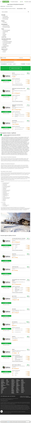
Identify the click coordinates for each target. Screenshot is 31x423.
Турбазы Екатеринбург (23, 382)
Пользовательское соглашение (2, 388)
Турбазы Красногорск (23, 390)
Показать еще (3, 37)
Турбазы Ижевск (22, 385)
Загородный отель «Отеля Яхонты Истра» (18, 280)
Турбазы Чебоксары (22, 389)
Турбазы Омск (17, 381)
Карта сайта (2, 392)
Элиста (25, 8)
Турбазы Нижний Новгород (12, 390)
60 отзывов (28, 239)
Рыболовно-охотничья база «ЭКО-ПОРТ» (18, 89)
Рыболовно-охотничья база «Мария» (17, 105)
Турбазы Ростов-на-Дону (17, 390)
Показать (15, 59)
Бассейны (7, 381)
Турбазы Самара (17, 392)
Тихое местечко (15, 266)
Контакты (2, 380)
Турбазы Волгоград (12, 380)
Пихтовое (14, 308)
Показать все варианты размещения (17, 101)
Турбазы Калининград (13, 381)
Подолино (14, 253)
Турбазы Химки (12, 388)
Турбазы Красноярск (13, 385)
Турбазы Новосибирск (18, 380)
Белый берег (14, 120)
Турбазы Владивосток (18, 385)
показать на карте (6, 113)
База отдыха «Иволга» (16, 364)
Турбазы (7, 382)
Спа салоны (7, 383)
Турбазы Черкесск (22, 392)
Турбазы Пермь (17, 383)
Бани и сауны (7, 380)
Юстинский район (20, 8)
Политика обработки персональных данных (2, 382)
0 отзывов (28, 74)
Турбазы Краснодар (12, 383)
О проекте (2, 379)
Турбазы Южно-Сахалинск (22, 380)
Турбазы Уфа (17, 386)
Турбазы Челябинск (22, 387)
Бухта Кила (14, 296)
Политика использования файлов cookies (2, 385)
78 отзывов (28, 280)
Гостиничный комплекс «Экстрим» (18, 238)
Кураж (13, 349)
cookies (8, 421)
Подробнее (6, 80)
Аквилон (13, 336)
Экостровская (14, 321)
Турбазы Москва (12, 386)
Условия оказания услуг (2, 390)
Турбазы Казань (17, 388)
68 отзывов (28, 365)
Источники (7, 384)
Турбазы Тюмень (22, 384)
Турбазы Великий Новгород (12, 392)
